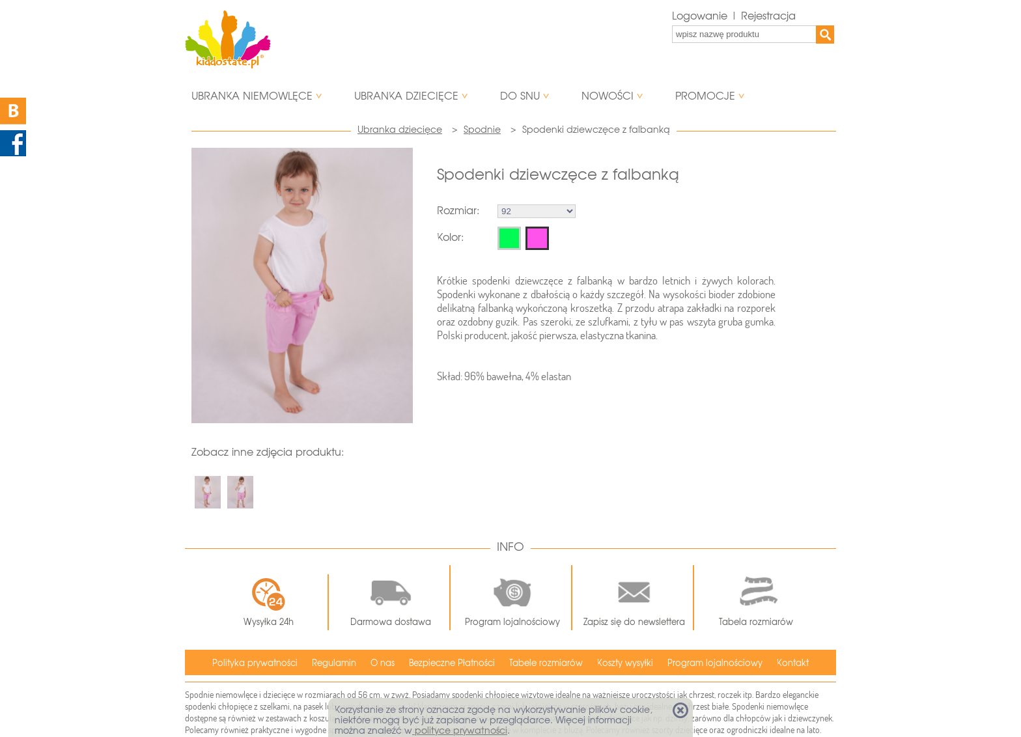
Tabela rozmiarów (756, 597)
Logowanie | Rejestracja (734, 16)
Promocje (705, 96)
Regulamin (334, 663)
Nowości (607, 96)
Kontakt (793, 663)
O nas (383, 663)
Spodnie (482, 129)
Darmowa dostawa (390, 597)
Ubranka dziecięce (406, 96)
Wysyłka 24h (269, 602)
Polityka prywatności (255, 663)
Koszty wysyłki (625, 663)
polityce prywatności (459, 730)
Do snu (520, 96)
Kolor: (450, 237)
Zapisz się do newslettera (634, 597)
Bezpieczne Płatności (452, 663)
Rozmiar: (458, 210)
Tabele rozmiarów (546, 663)
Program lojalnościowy (512, 597)
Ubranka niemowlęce (252, 96)
